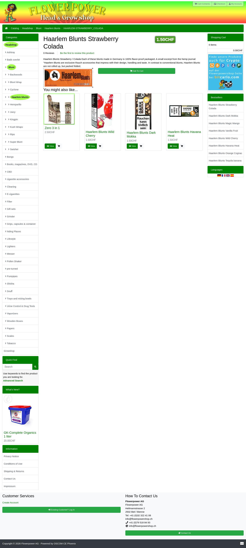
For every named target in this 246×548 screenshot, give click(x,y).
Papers (9, 328)
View (50, 146)
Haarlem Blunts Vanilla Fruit (223, 130)
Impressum (9, 486)
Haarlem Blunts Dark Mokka (223, 115)
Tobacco (10, 343)
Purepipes (11, 276)
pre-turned (11, 268)
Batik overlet (12, 59)
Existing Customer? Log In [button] (61, 510)
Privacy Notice (11, 456)
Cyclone (12, 89)
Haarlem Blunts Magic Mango (224, 123)
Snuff (8, 291)
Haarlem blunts (52, 28)
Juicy (10, 112)
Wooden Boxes (14, 321)
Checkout (219, 4)
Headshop (27, 28)
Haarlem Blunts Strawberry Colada (223, 106)
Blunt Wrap (13, 82)
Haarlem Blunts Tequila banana (225, 160)
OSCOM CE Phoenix (65, 543)
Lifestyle (10, 238)
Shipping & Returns (14, 471)
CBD (8, 171)
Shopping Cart (218, 37)
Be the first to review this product (77, 53)
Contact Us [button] (184, 533)
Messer (10, 253)
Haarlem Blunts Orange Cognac (225, 153)
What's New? (13, 389)
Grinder (10, 216)
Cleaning (10, 186)
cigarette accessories (17, 179)
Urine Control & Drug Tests (20, 306)
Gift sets (10, 209)
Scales (9, 336)
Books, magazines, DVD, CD (21, 164)
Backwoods (13, 74)
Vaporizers (11, 313)
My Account (235, 4)
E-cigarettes (12, 194)
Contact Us (9, 478)
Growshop (9, 351)
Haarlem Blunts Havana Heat (224, 145)
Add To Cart (136, 71)
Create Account (10, 502)
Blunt (38, 28)
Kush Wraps (14, 127)
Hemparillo (13, 104)
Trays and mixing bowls (18, 298)
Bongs (9, 156)
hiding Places (13, 231)
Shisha (9, 283)
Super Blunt (13, 141)
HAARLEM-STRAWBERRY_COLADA (83, 28)
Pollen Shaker (13, 261)
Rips (10, 134)
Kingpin (11, 119)
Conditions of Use (13, 463)
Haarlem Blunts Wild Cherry (223, 138)
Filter (8, 201)
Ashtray (10, 52)
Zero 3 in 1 (52, 128)
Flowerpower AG (30, 543)
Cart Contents (202, 4)
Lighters (10, 246)
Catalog (15, 28)
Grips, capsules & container (20, 224)
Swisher (11, 149)
